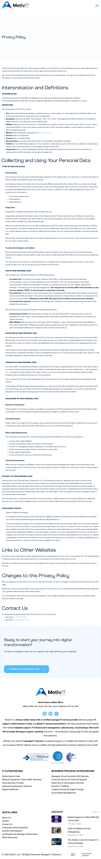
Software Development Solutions (17, 785)
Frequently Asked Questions (15, 827)
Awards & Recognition (12, 830)
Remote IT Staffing (60, 785)
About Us (6, 817)
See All (96, 811)
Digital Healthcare (10, 789)
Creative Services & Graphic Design (67, 789)
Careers (5, 820)
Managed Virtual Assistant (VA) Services (70, 776)
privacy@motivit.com (21, 620)
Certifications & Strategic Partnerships (19, 833)
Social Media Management (63, 792)
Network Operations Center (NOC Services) (22, 779)
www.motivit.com (45, 133)
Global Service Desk (11, 776)
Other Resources (9, 837)
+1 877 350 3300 (20, 617)
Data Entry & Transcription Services (67, 782)
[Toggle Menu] (97, 6)
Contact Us (7, 824)
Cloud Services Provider (13, 782)
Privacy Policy (73, 854)
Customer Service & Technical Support (69, 779)
